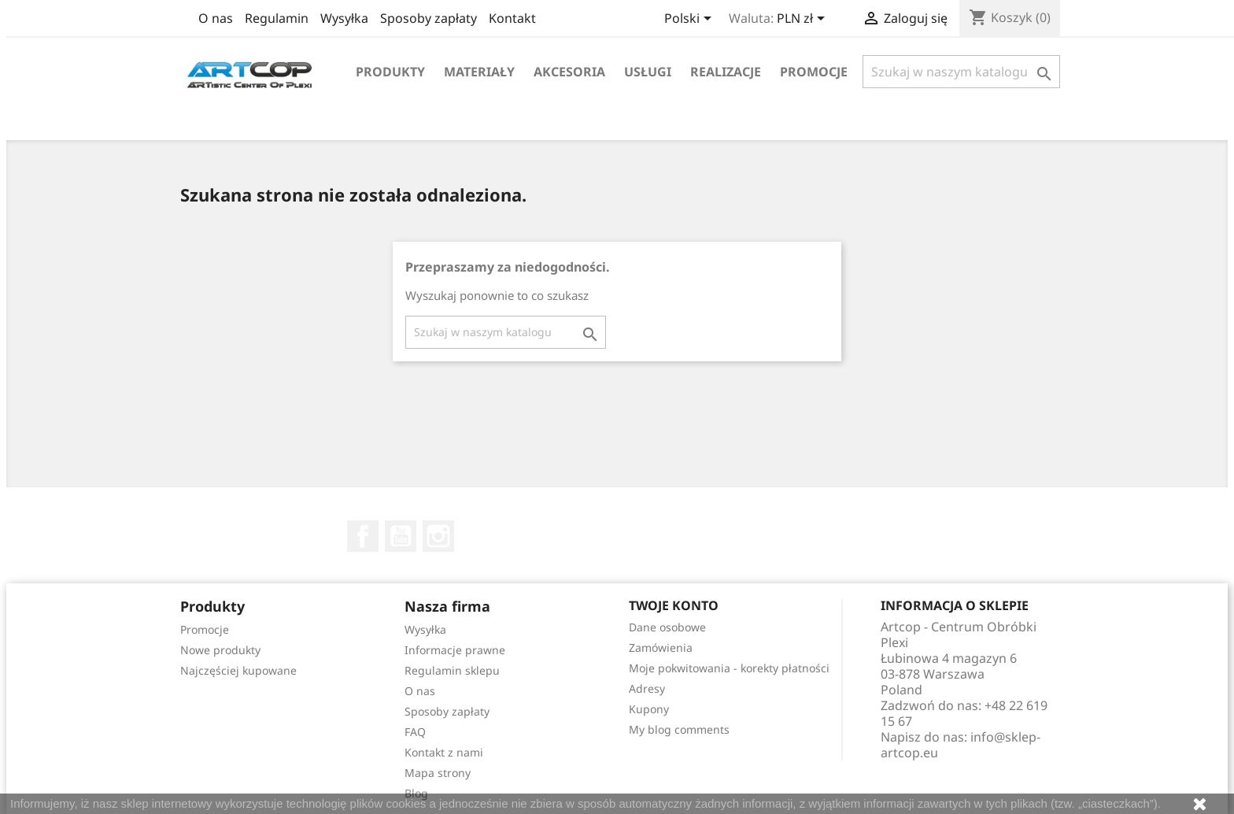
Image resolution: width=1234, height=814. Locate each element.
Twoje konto (674, 605)
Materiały (479, 71)
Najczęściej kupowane (238, 670)
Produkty (390, 71)
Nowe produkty (220, 649)
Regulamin (276, 18)
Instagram (438, 536)
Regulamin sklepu (452, 670)
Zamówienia (661, 647)
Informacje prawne (455, 649)
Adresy (647, 688)
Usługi (647, 71)
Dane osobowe (667, 627)
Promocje (814, 71)
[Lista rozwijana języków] (690, 19)
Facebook (363, 536)
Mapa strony (438, 772)
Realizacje (725, 71)
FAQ (415, 731)
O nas (215, 18)
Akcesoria (569, 71)
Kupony (649, 708)
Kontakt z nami (444, 752)
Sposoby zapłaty (428, 18)
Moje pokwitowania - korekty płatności (729, 667)
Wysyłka (344, 18)
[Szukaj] (961, 71)
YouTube (400, 536)
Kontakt (512, 18)
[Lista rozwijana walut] (803, 19)
